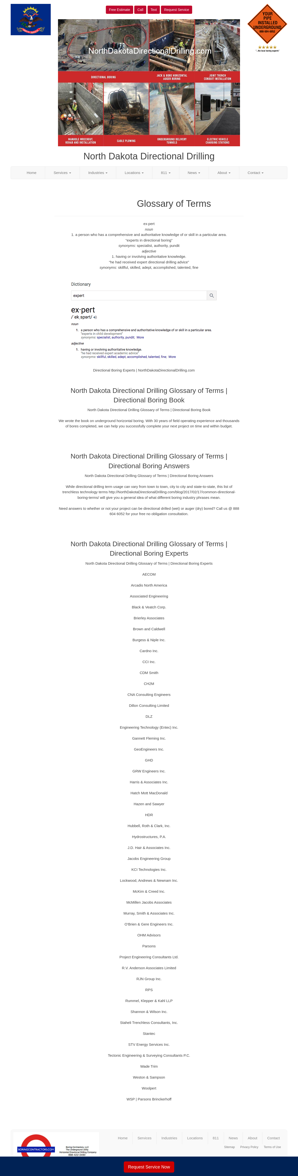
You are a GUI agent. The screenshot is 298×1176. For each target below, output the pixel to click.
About (223, 173)
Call (140, 10)
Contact (256, 173)
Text (154, 10)
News (194, 173)
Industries (98, 173)
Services (62, 173)
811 (165, 173)
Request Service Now (149, 1167)
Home (31, 173)
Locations (134, 173)
